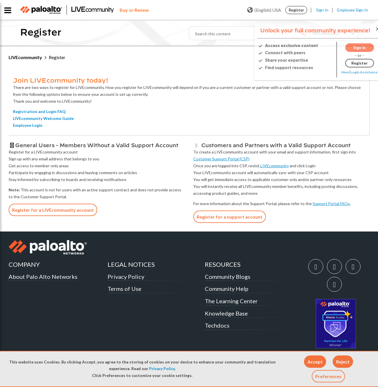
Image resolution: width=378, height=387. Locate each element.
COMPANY (24, 264)
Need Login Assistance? (344, 72)
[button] (315, 361)
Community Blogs (227, 276)
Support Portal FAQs (331, 203)
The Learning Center (231, 300)
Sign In (322, 9)
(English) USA (264, 10)
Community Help (226, 288)
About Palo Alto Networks (43, 276)
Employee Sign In (352, 9)
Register (296, 9)
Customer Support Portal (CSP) (221, 158)
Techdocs (217, 325)
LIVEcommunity (25, 57)
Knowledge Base (226, 313)
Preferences (328, 376)
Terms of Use (124, 288)
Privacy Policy (162, 368)
